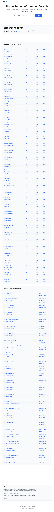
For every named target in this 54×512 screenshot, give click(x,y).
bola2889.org (7, 178)
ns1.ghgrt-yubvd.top (8, 335)
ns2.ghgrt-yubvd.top (8, 387)
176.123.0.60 (42, 431)
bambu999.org (7, 180)
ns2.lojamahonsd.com (9, 429)
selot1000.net (7, 262)
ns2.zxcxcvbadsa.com (9, 457)
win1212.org (6, 230)
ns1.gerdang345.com (9, 352)
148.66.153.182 (42, 377)
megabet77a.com (8, 194)
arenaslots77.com (8, 77)
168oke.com (7, 131)
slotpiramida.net (7, 65)
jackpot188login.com (8, 166)
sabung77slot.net (8, 122)
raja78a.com (7, 197)
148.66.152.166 (42, 429)
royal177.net (7, 208)
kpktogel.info (7, 237)
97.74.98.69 (41, 300)
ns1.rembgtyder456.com (9, 436)
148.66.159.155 (42, 335)
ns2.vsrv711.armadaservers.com (11, 399)
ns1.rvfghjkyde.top (8, 389)
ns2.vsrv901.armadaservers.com (11, 420)
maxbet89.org (7, 218)
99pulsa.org (7, 183)
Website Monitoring (45, 1)
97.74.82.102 (42, 309)
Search (38, 15)
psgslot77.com (7, 75)
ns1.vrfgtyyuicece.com (9, 413)
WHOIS (19, 1)
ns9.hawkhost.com (8, 401)
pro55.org (6, 101)
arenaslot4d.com (8, 84)
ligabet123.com (7, 91)
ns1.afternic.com (8, 300)
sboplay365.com (8, 124)
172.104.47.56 (42, 392)
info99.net (6, 171)
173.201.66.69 (42, 396)
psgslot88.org (7, 61)
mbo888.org (7, 133)
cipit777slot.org (7, 190)
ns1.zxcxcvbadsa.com (9, 377)
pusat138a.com (7, 108)
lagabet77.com (7, 51)
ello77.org (6, 223)
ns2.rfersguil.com (8, 295)
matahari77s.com (8, 253)
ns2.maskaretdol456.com (9, 326)
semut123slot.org (8, 89)
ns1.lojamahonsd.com (9, 445)
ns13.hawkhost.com (8, 370)
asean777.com (7, 251)
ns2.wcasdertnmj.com (9, 309)
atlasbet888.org (7, 112)
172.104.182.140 (42, 406)
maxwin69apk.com (8, 98)
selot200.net (7, 201)
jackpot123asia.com (8, 225)
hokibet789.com (8, 211)
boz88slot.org (7, 265)
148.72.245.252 (42, 375)
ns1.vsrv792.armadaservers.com (11, 443)
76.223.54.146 (42, 345)
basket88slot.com (8, 152)
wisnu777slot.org (8, 54)
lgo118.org (6, 136)
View (27, 49)
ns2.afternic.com (8, 396)
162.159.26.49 (42, 293)
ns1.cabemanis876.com (9, 462)
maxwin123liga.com (8, 213)
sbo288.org (6, 239)
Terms (29, 506)
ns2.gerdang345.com (9, 382)
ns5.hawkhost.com (8, 380)
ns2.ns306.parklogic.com (9, 316)
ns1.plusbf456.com (8, 375)
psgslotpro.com (7, 82)
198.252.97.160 (42, 307)
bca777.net (6, 117)
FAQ (25, 506)
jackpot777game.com (9, 143)
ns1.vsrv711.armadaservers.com (11, 455)
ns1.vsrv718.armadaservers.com (11, 408)
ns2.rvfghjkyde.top (8, 312)
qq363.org (6, 155)
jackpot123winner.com (9, 169)
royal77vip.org (7, 70)
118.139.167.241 (42, 295)
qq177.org (6, 187)
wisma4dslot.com (8, 199)
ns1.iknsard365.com (8, 368)
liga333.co (6, 272)
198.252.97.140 (42, 349)
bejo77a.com (7, 103)
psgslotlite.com (7, 72)
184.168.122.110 (42, 321)
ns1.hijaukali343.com (8, 422)
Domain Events (36, 1)
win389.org (6, 147)
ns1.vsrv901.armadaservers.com (11, 434)
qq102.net (6, 204)
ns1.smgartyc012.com (9, 328)
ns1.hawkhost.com (8, 448)
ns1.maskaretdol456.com (9, 460)
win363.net (6, 206)
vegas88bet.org (7, 63)
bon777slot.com (8, 232)
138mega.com (7, 260)
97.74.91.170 (42, 424)
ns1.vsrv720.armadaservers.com (11, 392)
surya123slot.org (8, 56)
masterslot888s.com (8, 157)
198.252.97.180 (42, 333)
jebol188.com (7, 215)
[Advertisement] (27, 21)
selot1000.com (7, 140)
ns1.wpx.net (7, 427)
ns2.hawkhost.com (8, 347)
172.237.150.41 (42, 356)
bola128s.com (7, 94)
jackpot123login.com (8, 267)
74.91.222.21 (42, 352)
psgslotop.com (7, 79)
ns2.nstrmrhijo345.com (9, 417)
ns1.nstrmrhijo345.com (9, 394)
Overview (21, 506)
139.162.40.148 (42, 420)
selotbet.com (7, 162)
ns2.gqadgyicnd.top (8, 452)
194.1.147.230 (42, 427)
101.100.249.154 (42, 452)
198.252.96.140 (42, 401)
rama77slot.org (7, 58)
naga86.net (6, 159)
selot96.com (7, 234)
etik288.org (6, 248)
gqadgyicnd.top (7, 49)
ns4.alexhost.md (8, 431)
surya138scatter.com (8, 246)
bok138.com (7, 276)
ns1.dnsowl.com (7, 384)
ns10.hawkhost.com (8, 349)
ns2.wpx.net (7, 366)
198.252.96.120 (42, 380)
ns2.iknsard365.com (8, 354)
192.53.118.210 (42, 399)
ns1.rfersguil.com (8, 314)
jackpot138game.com (9, 185)
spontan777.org (7, 119)
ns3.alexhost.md (7, 363)
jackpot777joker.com (9, 269)
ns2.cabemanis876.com (9, 450)
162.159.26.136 (42, 384)
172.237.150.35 (42, 316)
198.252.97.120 (42, 361)
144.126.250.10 (42, 340)
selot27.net (6, 279)
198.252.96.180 (42, 331)
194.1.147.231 (42, 366)
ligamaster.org (7, 87)
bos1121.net (6, 138)
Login (51, 1)
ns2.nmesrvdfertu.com (9, 342)
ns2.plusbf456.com (8, 415)
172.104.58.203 (42, 319)
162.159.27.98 (42, 438)
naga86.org (6, 241)
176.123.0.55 (41, 363)
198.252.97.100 (42, 347)
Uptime (30, 1)
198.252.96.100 (42, 448)
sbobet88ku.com (8, 115)
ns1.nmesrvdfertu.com (9, 305)
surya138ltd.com (8, 255)
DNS (27, 1)
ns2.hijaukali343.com (9, 321)
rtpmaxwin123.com (8, 150)
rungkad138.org (7, 274)
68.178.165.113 (42, 338)
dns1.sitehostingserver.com (10, 340)
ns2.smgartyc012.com (9, 373)
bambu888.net (7, 227)
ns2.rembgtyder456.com (9, 424)
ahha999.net (7, 258)
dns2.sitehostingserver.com (10, 410)
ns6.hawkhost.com (8, 361)
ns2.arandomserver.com (9, 333)
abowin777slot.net (8, 192)
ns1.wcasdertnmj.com (9, 324)
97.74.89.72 (41, 326)
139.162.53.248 (42, 298)
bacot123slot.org (8, 126)
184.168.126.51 (42, 302)
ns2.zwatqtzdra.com (8, 338)
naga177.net (7, 281)
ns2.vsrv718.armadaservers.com (11, 406)
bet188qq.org (7, 244)
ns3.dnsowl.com (7, 438)
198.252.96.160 (42, 370)
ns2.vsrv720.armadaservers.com (11, 403)
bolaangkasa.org (8, 96)
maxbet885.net (7, 105)
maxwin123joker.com (8, 145)
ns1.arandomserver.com (9, 331)
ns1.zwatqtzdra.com (8, 359)
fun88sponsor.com (8, 129)
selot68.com (7, 173)
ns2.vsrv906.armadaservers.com (11, 298)
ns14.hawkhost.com (8, 307)
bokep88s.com (7, 220)
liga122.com (6, 110)
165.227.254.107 (42, 410)
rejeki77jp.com (7, 164)
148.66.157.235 (42, 312)
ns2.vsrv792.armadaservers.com (11, 319)
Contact (33, 506)
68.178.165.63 (42, 305)
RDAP (24, 1)
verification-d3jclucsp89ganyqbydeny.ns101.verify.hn (15, 345)
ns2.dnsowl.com (7, 293)
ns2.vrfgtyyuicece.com (9, 302)
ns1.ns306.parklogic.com (9, 356)
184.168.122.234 (42, 394)
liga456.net (6, 68)
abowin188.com (7, 176)
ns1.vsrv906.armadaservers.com (11, 441)
